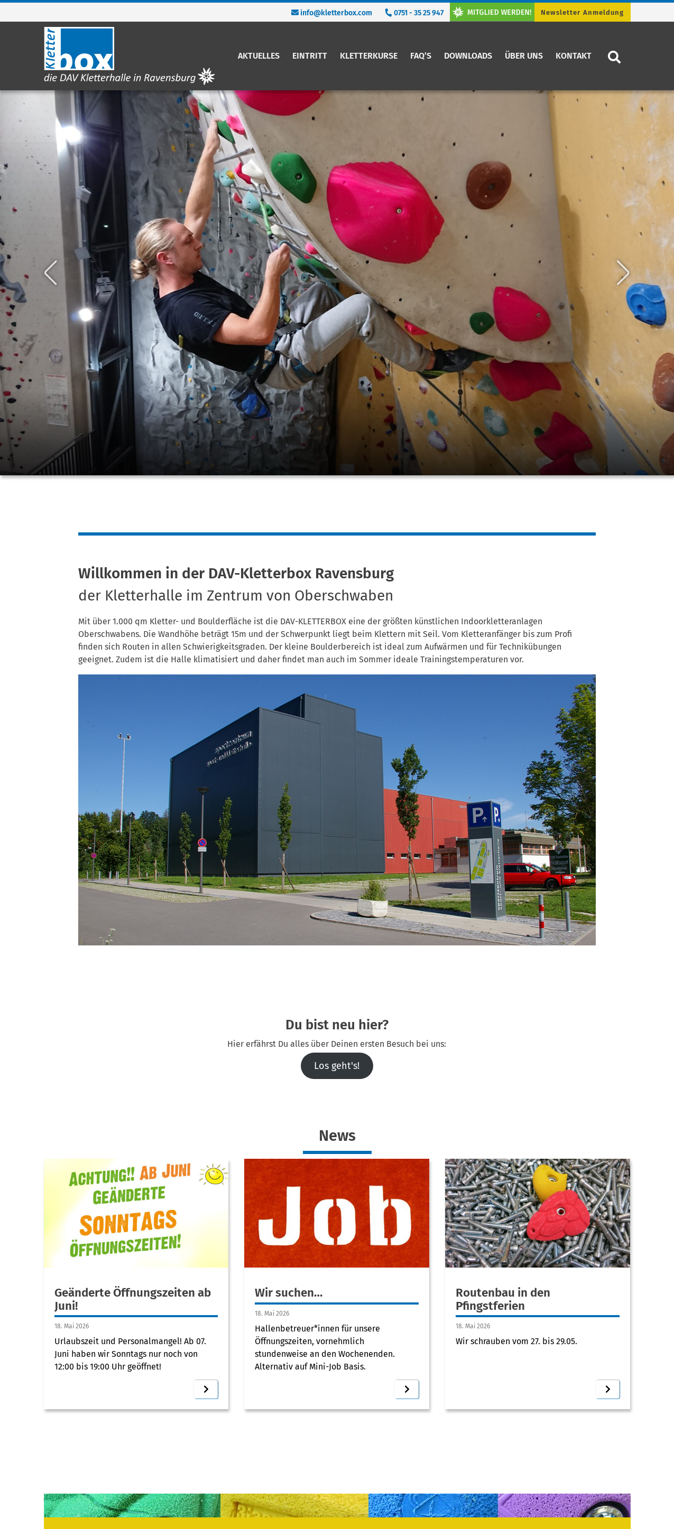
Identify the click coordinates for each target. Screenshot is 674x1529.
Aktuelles (259, 56)
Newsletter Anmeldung (582, 12)
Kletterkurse (369, 56)
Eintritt (309, 56)
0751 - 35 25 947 (413, 12)
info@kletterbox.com (331, 12)
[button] (50, 169)
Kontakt (574, 56)
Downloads (468, 56)
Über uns (524, 56)
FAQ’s (420, 56)
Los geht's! (336, 1066)
